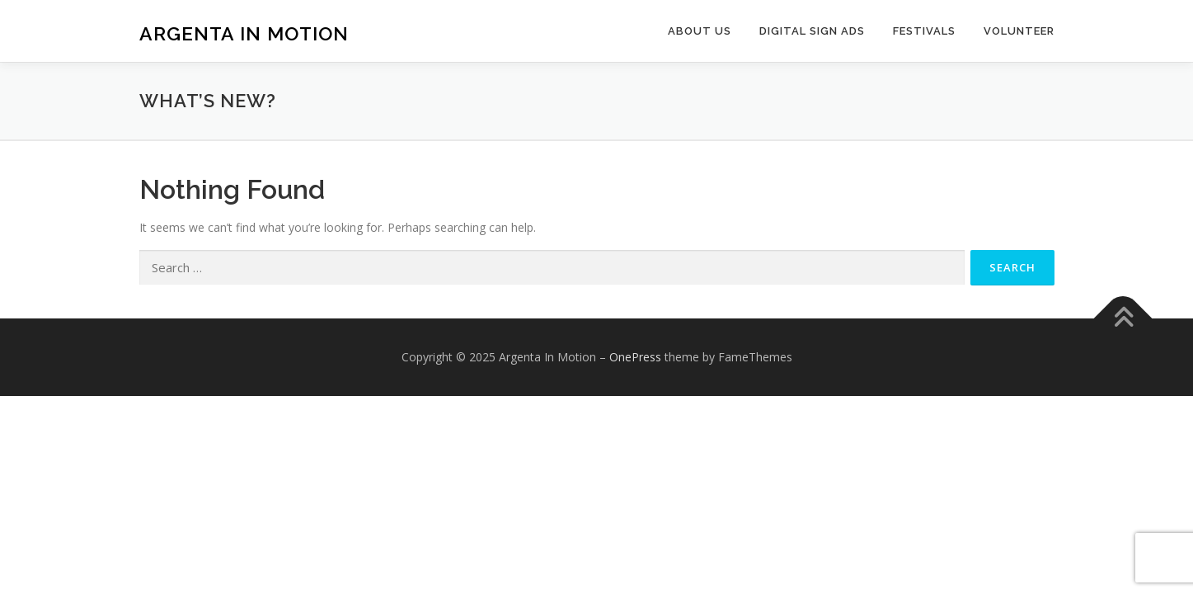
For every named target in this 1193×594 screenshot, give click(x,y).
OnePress (635, 357)
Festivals (924, 31)
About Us (699, 31)
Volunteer (1019, 31)
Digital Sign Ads (812, 31)
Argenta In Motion (244, 33)
